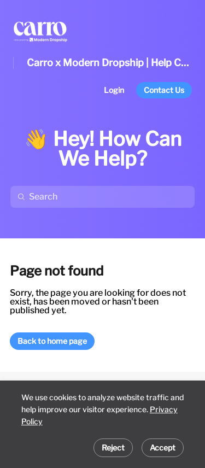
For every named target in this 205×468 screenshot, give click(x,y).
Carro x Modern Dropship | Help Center (109, 62)
